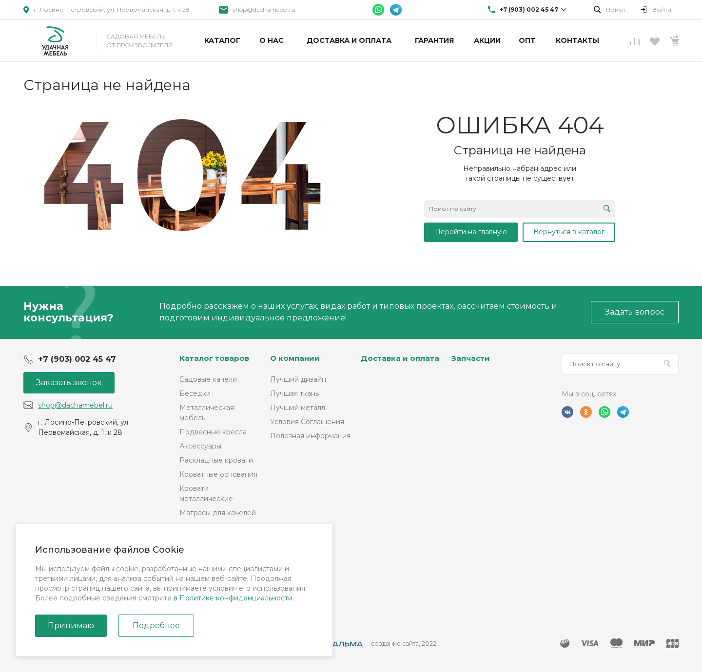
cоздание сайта (395, 643)
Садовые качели (208, 379)
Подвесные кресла (213, 432)
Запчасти (470, 358)
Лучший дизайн (298, 379)
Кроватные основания (218, 474)
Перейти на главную (471, 231)
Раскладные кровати (216, 460)
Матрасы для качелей (217, 512)
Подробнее (156, 625)
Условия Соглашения (307, 421)
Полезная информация (310, 435)
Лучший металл (297, 407)
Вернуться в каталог (568, 231)
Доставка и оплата (400, 358)
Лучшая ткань (294, 393)
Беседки (195, 393)
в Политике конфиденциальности (233, 598)
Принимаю (71, 625)
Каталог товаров (214, 358)
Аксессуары (200, 446)
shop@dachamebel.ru (264, 9)
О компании (295, 358)
